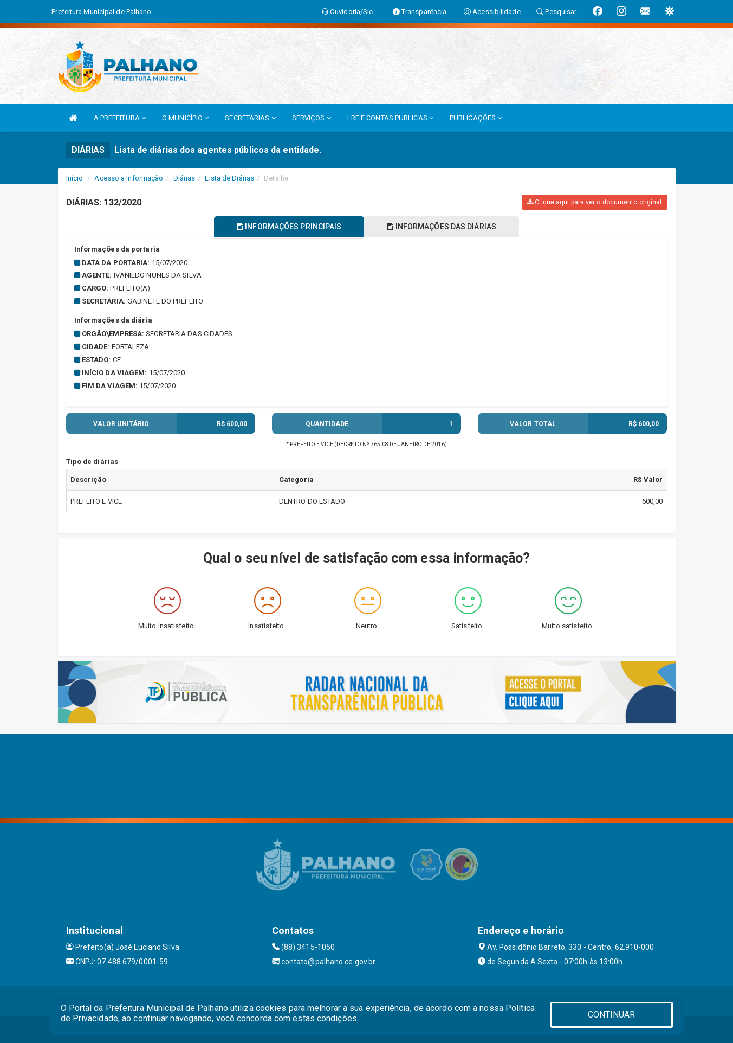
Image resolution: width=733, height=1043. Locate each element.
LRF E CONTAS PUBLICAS (390, 118)
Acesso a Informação (128, 178)
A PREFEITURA (120, 118)
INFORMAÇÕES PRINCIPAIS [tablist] (289, 226)
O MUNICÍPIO (185, 118)
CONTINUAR (611, 1014)
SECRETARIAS (250, 118)
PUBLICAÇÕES (476, 118)
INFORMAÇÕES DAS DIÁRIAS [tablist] (441, 226)
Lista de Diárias (229, 178)
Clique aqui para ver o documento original (594, 202)
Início (74, 178)
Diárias (184, 178)
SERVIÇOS (311, 118)
